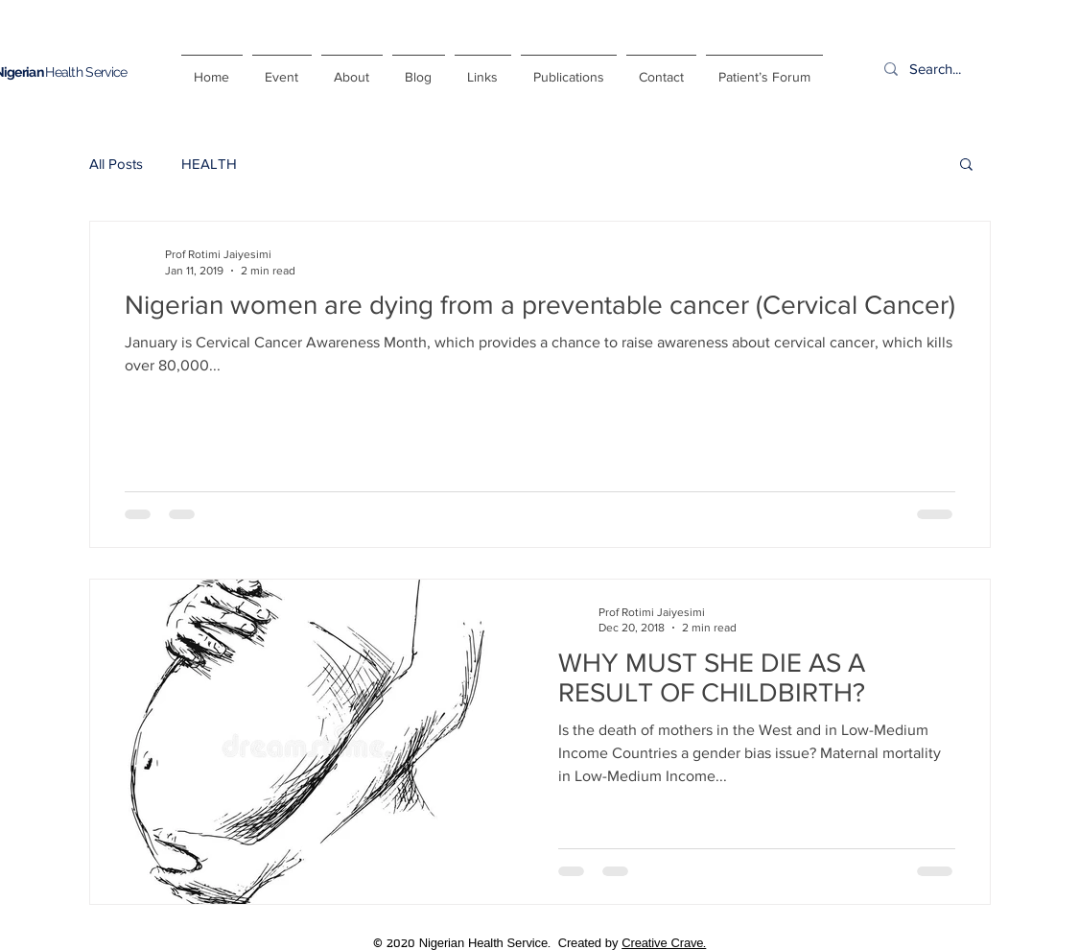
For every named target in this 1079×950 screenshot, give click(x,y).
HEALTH (209, 163)
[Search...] (981, 68)
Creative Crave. (664, 943)
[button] (966, 165)
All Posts (116, 163)
